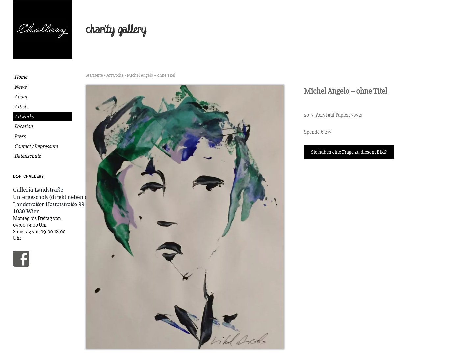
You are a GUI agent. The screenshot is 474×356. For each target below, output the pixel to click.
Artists (21, 106)
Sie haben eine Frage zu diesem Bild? (349, 152)
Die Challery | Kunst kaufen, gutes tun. (42, 29)
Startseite (94, 75)
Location (23, 126)
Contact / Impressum (36, 146)
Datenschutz (27, 156)
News (20, 87)
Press (20, 136)
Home (20, 77)
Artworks (24, 116)
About (20, 97)
